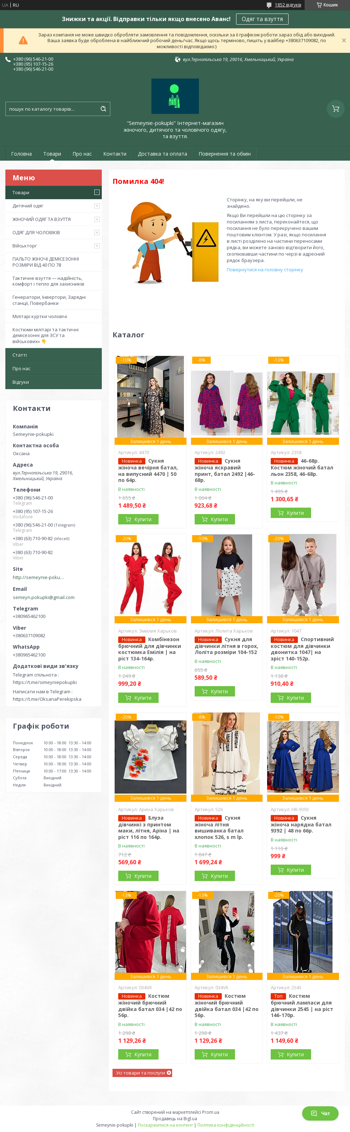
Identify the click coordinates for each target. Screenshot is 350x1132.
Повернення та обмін (225, 153)
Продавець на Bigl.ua (175, 1119)
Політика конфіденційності (226, 1125)
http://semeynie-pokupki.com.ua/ (39, 577)
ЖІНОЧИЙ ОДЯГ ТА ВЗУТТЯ (41, 219)
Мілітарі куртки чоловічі (39, 316)
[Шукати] (103, 109)
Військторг (24, 245)
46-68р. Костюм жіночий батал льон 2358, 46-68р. (302, 467)
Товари (52, 153)
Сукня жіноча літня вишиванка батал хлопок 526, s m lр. (219, 827)
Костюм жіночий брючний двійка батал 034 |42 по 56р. (150, 1005)
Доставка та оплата (162, 153)
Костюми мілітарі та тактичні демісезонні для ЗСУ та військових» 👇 (45, 335)
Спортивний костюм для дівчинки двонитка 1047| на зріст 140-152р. (302, 649)
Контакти (114, 153)
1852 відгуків (288, 5)
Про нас (82, 153)
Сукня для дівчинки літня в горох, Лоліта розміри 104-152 (226, 646)
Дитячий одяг (27, 205)
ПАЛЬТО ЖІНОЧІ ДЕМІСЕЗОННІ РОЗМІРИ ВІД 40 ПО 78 (45, 262)
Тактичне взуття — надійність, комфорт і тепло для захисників (48, 281)
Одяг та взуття (262, 19)
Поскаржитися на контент (165, 1125)
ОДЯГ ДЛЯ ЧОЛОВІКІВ (36, 232)
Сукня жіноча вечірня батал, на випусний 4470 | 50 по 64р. (148, 470)
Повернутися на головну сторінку (265, 269)
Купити (142, 519)
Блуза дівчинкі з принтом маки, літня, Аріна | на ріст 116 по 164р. (148, 827)
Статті (19, 355)
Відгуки (20, 382)
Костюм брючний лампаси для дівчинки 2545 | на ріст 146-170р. (302, 1005)
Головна (21, 153)
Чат (320, 1113)
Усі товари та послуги (140, 1073)
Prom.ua (210, 1112)
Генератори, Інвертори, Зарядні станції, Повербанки (49, 300)
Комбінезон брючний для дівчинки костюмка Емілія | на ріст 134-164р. (149, 649)
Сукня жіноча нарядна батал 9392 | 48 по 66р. (301, 824)
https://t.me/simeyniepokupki (45, 682)
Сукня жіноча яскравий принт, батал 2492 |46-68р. (225, 470)
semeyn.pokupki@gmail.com (44, 597)
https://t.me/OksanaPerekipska (47, 699)
